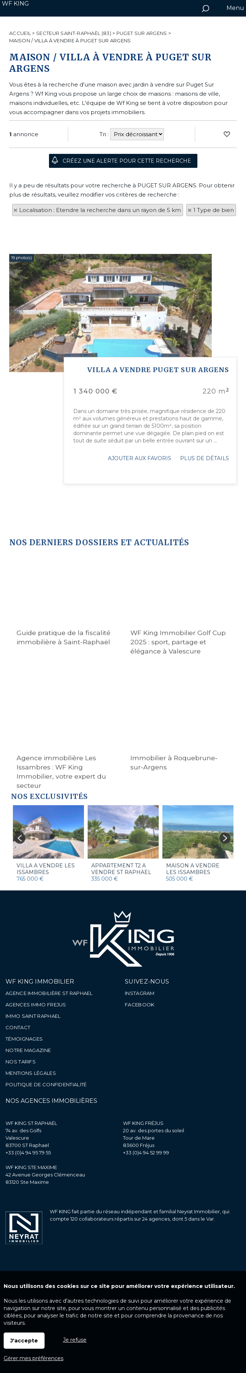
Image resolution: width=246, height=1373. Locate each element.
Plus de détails (204, 597)
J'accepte (24, 1340)
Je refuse (75, 1340)
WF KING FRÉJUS (143, 1123)
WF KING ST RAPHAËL (31, 1123)
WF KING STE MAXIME (31, 1167)
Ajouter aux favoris (139, 597)
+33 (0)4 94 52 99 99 (146, 1152)
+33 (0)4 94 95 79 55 (28, 1152)
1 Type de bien (213, 210)
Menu (234, 7)
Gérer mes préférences (33, 1358)
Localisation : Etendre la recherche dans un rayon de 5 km (100, 210)
